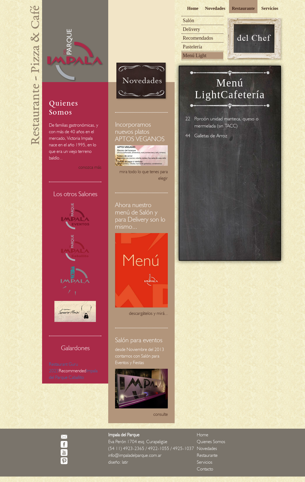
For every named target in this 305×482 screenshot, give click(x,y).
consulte (160, 414)
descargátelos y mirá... (148, 313)
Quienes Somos (211, 441)
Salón (188, 20)
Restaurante (243, 8)
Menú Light (194, 55)
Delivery (191, 29)
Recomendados (198, 38)
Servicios (269, 8)
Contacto (205, 469)
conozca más (89, 167)
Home (192, 8)
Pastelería (192, 47)
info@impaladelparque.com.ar (135, 455)
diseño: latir (118, 462)
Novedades (215, 8)
